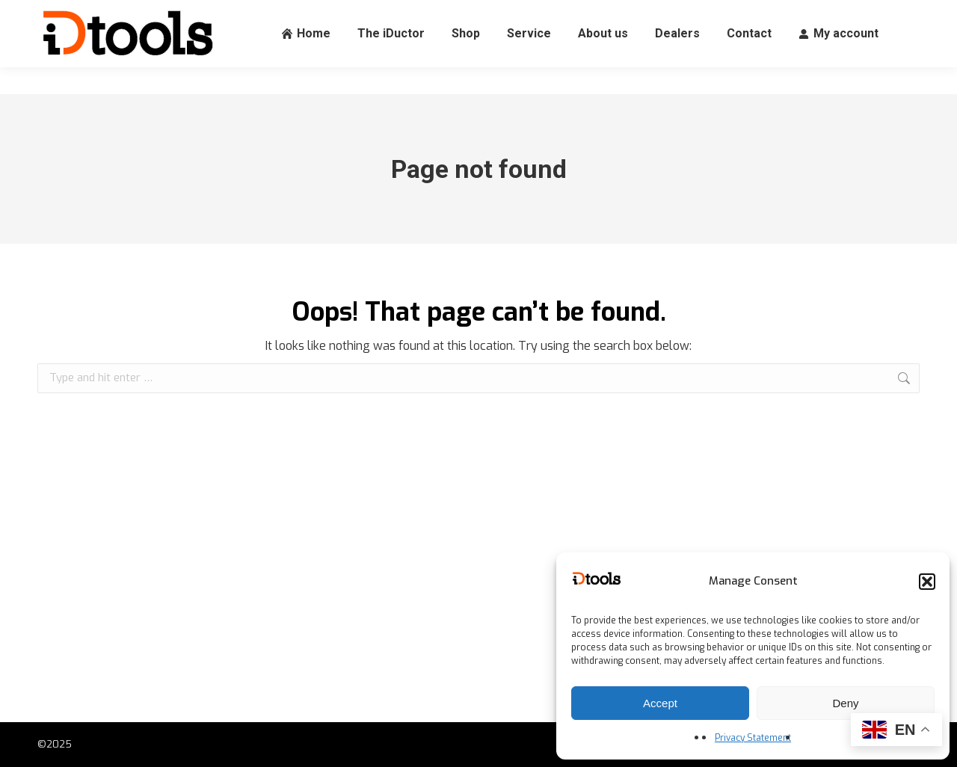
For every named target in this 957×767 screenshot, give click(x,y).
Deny (845, 703)
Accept (660, 703)
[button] (927, 581)
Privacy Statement (753, 738)
